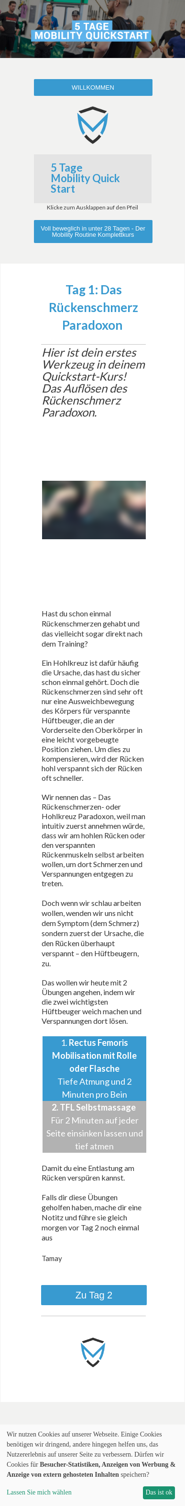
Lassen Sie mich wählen (39, 1492)
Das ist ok (158, 1492)
